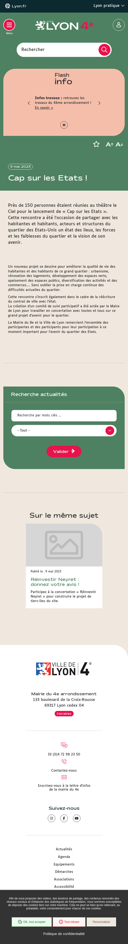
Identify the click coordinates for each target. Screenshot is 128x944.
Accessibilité (64, 887)
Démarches (64, 872)
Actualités (64, 849)
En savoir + (44, 108)
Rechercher (33, 49)
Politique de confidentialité (64, 934)
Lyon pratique (109, 6)
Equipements (64, 864)
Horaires (64, 713)
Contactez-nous (64, 770)
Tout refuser (69, 922)
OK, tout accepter (31, 922)
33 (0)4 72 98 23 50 (64, 754)
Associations (64, 879)
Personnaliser (101, 922)
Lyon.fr (19, 6)
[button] (29, 102)
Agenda (64, 857)
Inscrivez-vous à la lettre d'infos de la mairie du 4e (64, 787)
